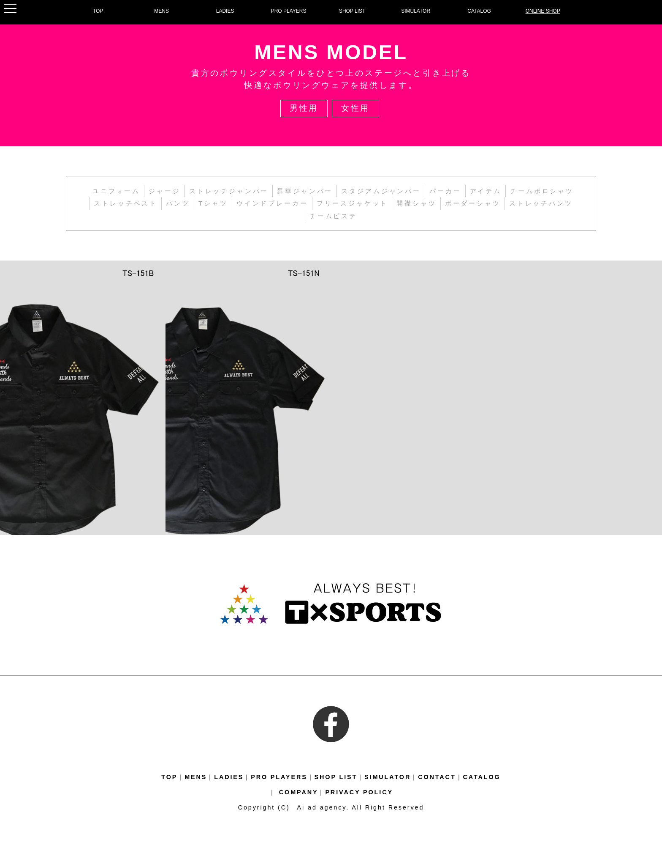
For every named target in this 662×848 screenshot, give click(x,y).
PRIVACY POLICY (359, 792)
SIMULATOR (415, 11)
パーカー (445, 191)
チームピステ (333, 216)
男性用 (304, 108)
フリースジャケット (352, 203)
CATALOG (479, 11)
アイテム (486, 191)
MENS (161, 11)
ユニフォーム (116, 191)
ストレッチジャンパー (229, 191)
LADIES (225, 11)
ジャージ (164, 191)
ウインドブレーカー (272, 203)
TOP (98, 11)
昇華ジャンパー (305, 191)
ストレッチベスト (125, 203)
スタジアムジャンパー (381, 191)
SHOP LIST (352, 11)
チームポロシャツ (542, 191)
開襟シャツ (416, 203)
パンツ (178, 203)
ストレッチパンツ (541, 203)
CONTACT (437, 777)
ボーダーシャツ (473, 203)
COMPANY (298, 792)
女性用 (355, 108)
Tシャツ (213, 203)
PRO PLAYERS (289, 11)
